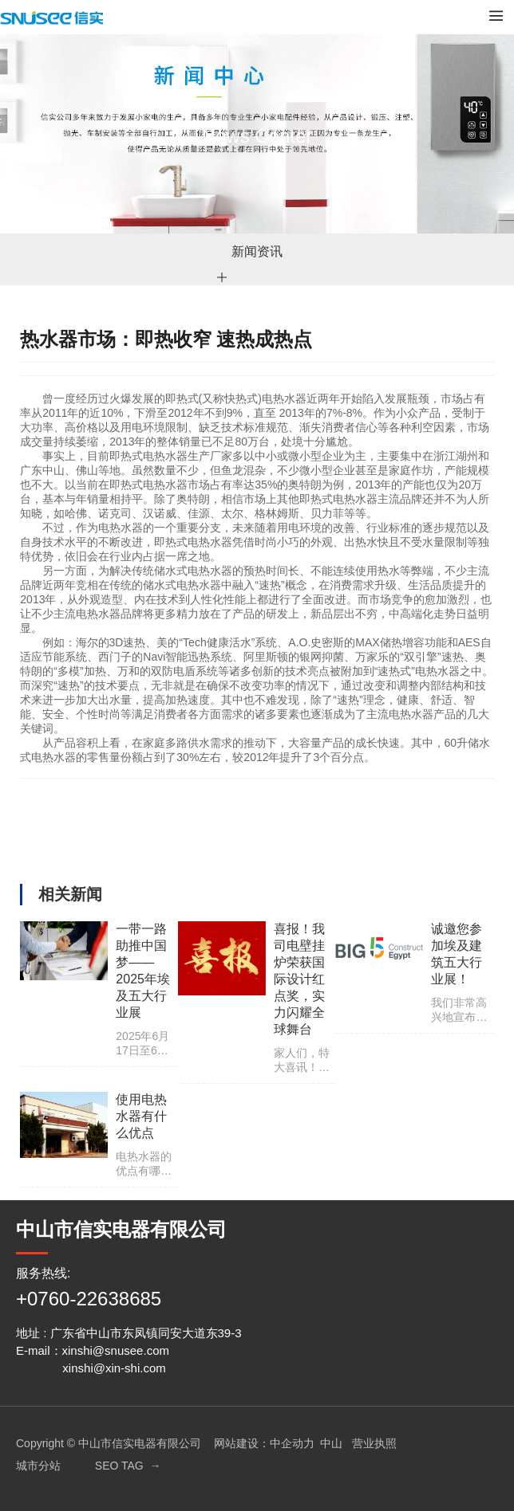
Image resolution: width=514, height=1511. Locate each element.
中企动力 (292, 1443)
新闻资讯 (257, 251)
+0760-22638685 (88, 1298)
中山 (331, 1443)
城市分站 (38, 1465)
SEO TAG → (128, 1465)
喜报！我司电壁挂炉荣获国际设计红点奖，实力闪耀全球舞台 (299, 979)
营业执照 (374, 1443)
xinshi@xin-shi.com (113, 1368)
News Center (257, 136)
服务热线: (43, 1273)
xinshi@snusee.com (115, 1350)
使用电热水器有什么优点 (141, 1116)
